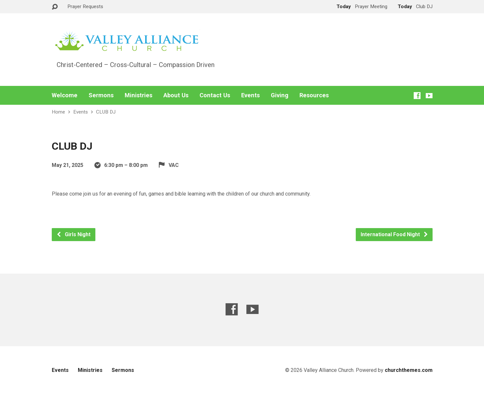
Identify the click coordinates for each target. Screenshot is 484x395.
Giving (279, 95)
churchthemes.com (409, 370)
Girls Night (73, 234)
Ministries (138, 95)
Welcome (64, 95)
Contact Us (215, 95)
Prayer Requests (85, 6)
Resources (314, 95)
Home (58, 112)
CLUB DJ (106, 112)
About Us (175, 95)
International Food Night (394, 234)
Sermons (101, 95)
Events (250, 95)
